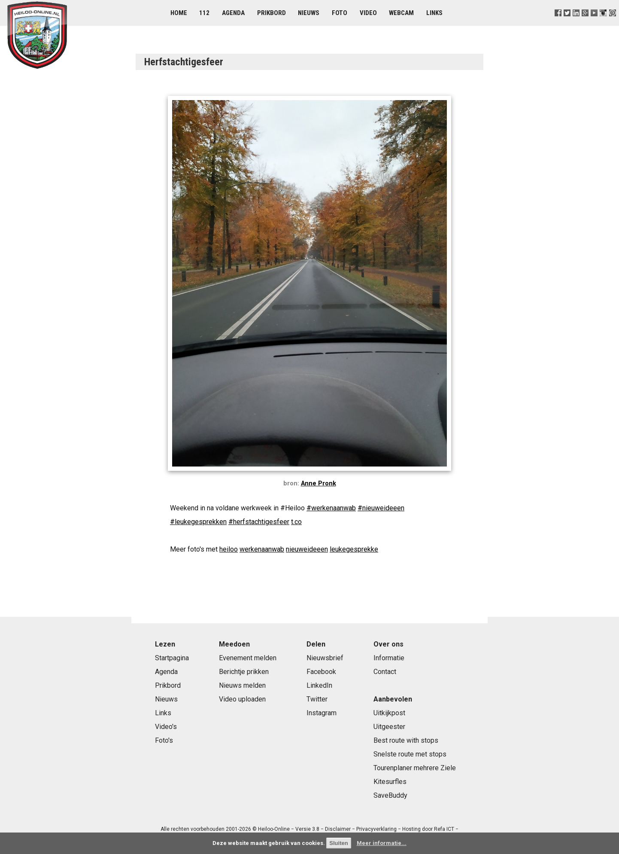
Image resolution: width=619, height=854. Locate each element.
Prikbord (271, 13)
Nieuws (308, 13)
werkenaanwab (262, 549)
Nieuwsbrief (324, 658)
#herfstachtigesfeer (258, 522)
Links (434, 13)
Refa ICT (444, 829)
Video (368, 13)
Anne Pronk (318, 483)
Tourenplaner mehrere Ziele (414, 768)
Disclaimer (338, 829)
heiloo (228, 549)
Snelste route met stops (409, 754)
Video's (166, 727)
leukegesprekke (354, 549)
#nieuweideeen (381, 508)
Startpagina (172, 658)
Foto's (164, 740)
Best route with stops (405, 740)
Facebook (321, 672)
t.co (296, 522)
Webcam (401, 13)
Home (178, 13)
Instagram (321, 713)
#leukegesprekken (198, 522)
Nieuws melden (242, 685)
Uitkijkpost (389, 713)
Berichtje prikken (244, 672)
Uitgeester (389, 727)
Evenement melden (247, 658)
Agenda (233, 13)
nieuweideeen (307, 549)
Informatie (388, 658)
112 (204, 13)
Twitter (317, 699)
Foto (339, 13)
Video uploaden (242, 699)
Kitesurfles (390, 782)
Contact (384, 672)
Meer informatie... (382, 843)
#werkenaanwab (331, 508)
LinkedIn (319, 685)
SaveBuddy (390, 795)
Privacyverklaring (376, 829)
